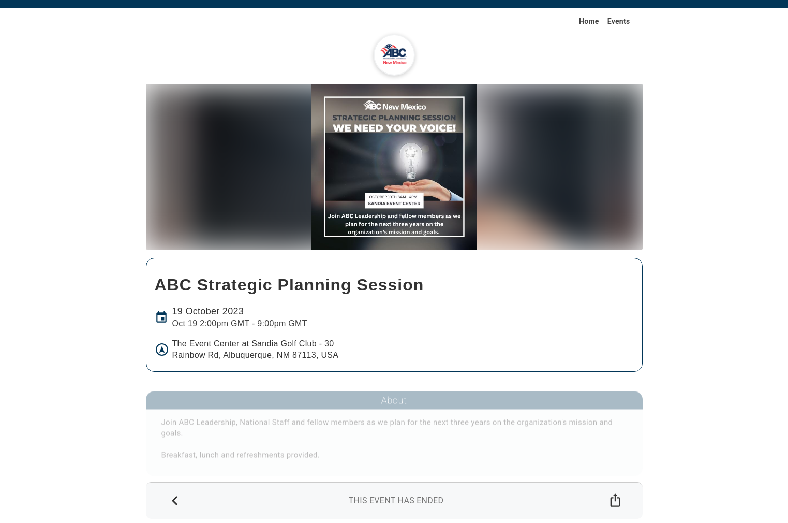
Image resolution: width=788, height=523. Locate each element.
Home (589, 21)
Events (618, 21)
